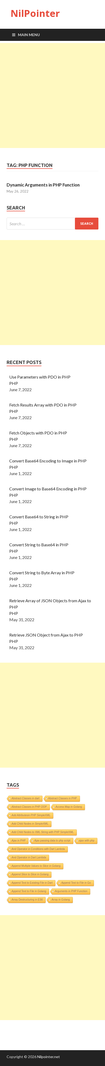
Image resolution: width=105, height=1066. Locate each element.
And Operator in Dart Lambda (29, 857)
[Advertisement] (52, 95)
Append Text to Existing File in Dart (32, 882)
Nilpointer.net (48, 1056)
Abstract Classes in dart (26, 798)
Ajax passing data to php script (52, 840)
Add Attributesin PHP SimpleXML (31, 815)
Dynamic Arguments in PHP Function (43, 185)
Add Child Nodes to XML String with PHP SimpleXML (43, 832)
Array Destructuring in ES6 (27, 899)
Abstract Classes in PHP (62, 798)
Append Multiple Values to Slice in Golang (36, 865)
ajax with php (86, 840)
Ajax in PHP (19, 840)
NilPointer (35, 13)
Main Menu (29, 34)
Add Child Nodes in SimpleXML (30, 823)
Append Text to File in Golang (29, 891)
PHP (13, 383)
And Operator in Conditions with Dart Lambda (38, 849)
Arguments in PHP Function (71, 891)
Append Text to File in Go (76, 882)
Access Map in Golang (69, 806)
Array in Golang (60, 899)
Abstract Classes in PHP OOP (29, 806)
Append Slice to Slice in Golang (30, 874)
